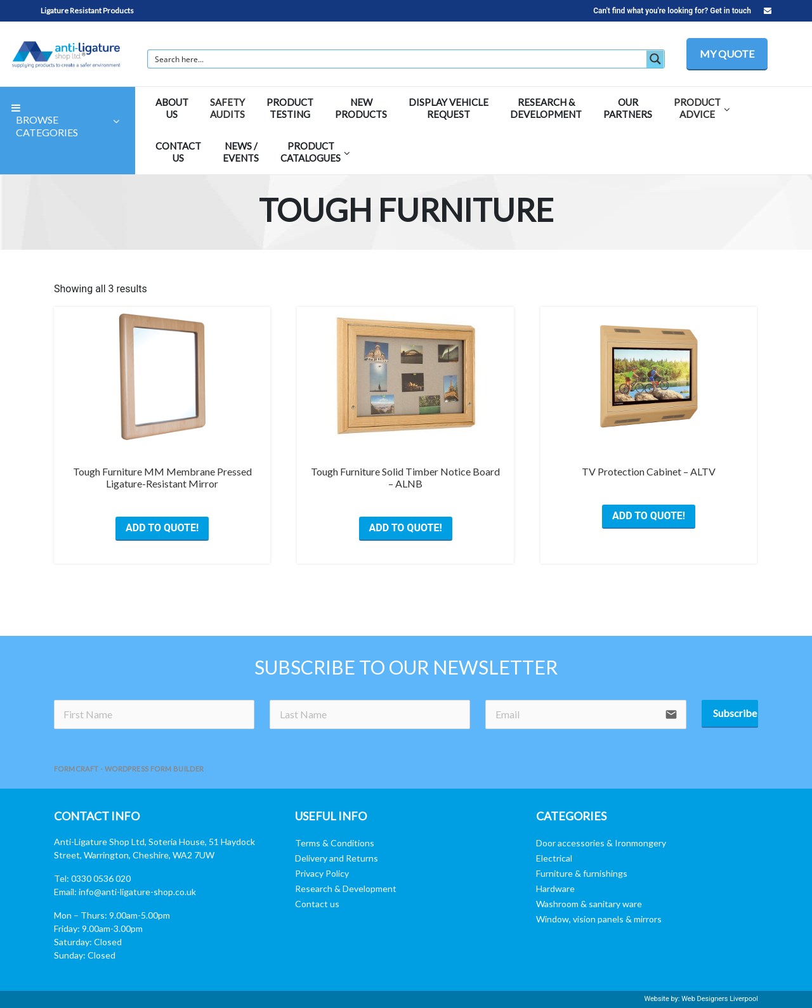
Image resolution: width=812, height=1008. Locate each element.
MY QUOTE (727, 54)
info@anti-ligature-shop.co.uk (137, 891)
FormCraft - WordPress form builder (129, 769)
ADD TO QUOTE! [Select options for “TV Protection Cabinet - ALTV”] (648, 516)
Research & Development (345, 888)
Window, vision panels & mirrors (599, 919)
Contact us (317, 903)
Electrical (554, 858)
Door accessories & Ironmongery (601, 842)
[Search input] (397, 58)
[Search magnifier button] (655, 59)
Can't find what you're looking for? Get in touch (682, 10)
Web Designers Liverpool (719, 999)
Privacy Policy (322, 873)
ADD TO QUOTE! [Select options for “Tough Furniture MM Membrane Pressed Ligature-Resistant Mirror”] (162, 528)
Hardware (555, 888)
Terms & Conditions (334, 842)
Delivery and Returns (336, 858)
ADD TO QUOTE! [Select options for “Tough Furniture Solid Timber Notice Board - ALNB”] (405, 528)
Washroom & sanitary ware (589, 903)
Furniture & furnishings (581, 873)
